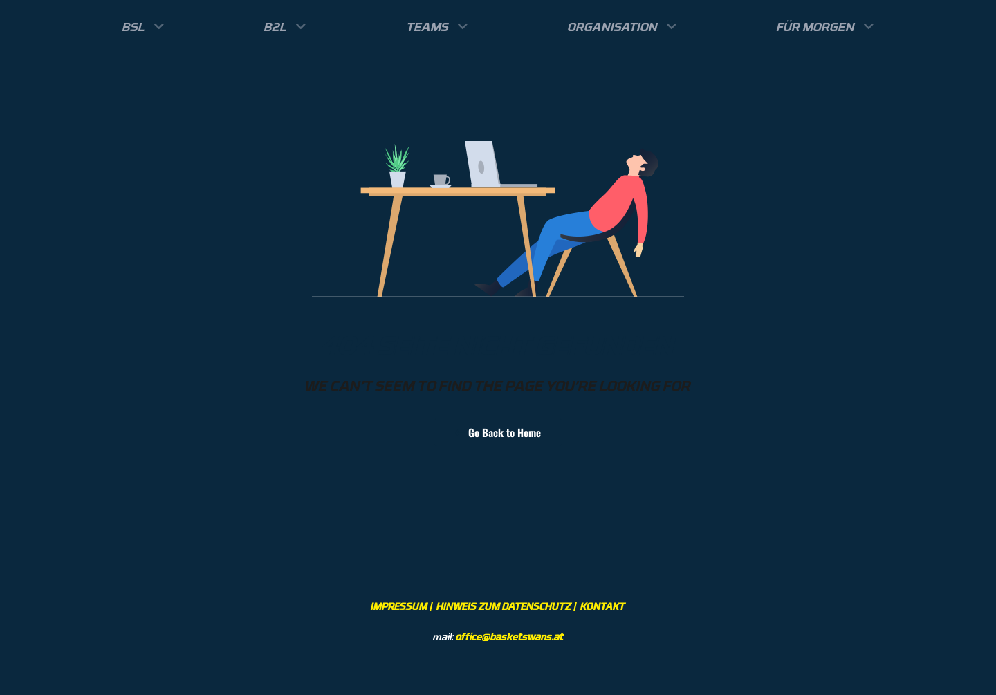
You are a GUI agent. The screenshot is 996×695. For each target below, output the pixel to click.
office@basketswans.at (510, 636)
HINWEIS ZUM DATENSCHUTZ (503, 606)
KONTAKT (602, 606)
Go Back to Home (498, 432)
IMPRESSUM (399, 606)
